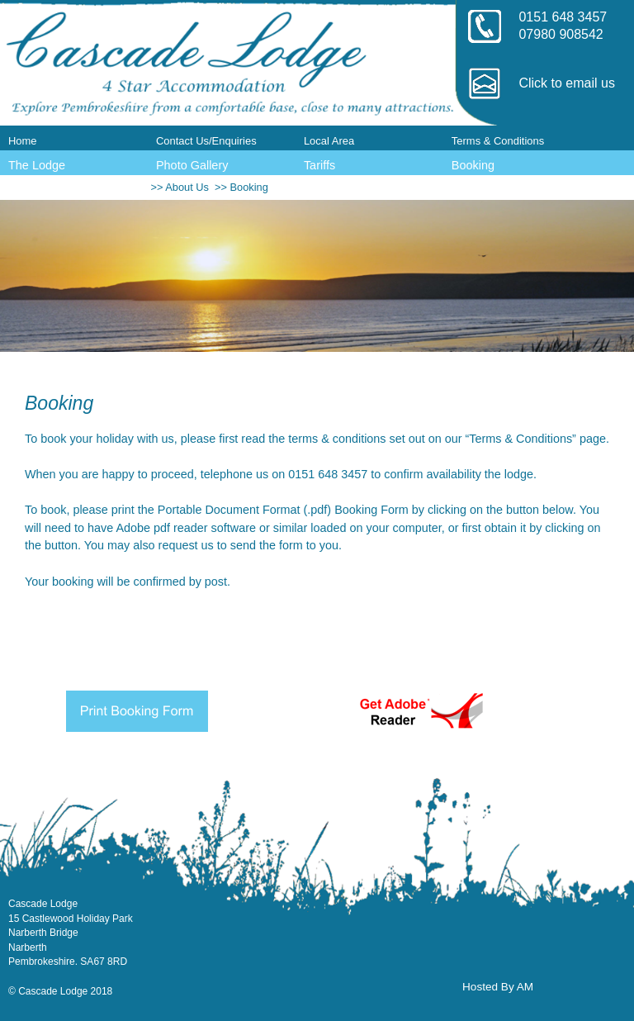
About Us (187, 187)
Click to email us (566, 83)
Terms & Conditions (498, 141)
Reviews (31, 188)
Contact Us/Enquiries (206, 141)
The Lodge (36, 165)
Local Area (329, 141)
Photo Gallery (192, 165)
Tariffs (319, 165)
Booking (473, 165)
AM (525, 987)
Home (22, 141)
